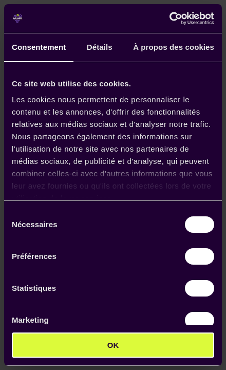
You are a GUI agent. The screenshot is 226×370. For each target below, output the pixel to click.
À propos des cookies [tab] (173, 47)
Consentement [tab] (39, 47)
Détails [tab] (99, 47)
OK (113, 345)
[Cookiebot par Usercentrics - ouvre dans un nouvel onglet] (169, 18)
